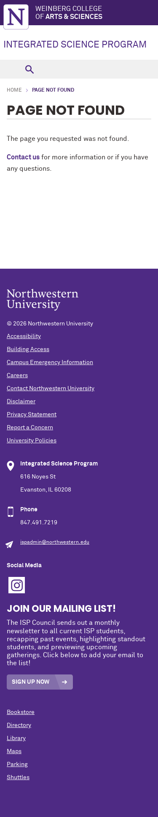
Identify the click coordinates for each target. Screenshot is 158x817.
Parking (17, 764)
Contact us (23, 157)
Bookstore (21, 712)
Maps (14, 751)
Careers (17, 375)
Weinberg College (96, 13)
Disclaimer (21, 402)
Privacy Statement (31, 415)
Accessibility (24, 336)
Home (14, 90)
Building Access (28, 349)
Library (16, 738)
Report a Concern (30, 428)
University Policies (31, 441)
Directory (19, 725)
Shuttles (18, 777)
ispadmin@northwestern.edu (54, 542)
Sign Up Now (30, 682)
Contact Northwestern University (50, 388)
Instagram (16, 585)
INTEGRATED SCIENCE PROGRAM (75, 45)
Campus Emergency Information (50, 362)
